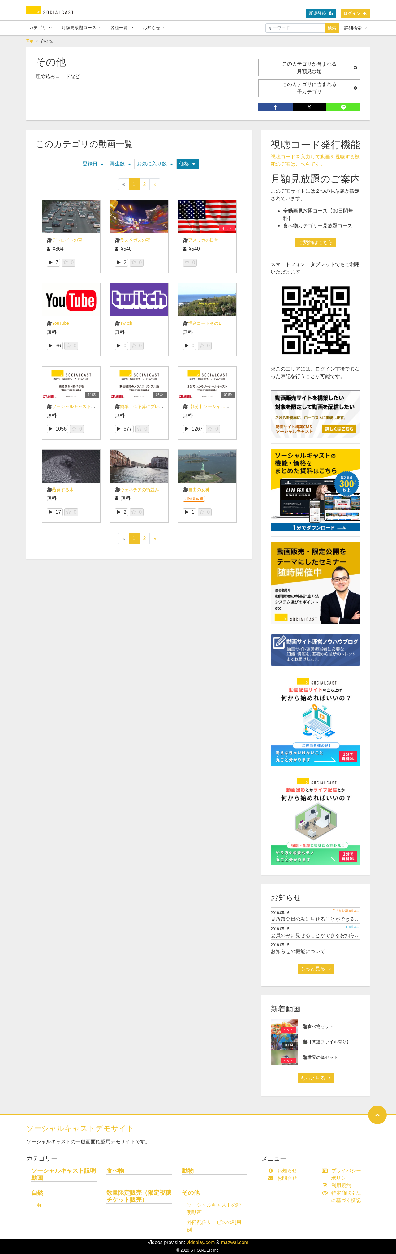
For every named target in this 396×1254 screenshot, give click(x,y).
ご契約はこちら (315, 242)
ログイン (355, 13)
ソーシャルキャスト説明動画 (63, 1174)
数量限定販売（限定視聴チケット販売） (138, 1196)
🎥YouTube (58, 323)
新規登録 (321, 13)
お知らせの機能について (298, 951)
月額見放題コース (81, 27)
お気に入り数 (155, 164)
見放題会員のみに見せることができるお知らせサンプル (332, 919)
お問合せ (284, 1178)
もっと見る (315, 969)
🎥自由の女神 (196, 489)
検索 (332, 27)
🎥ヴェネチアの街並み (137, 489)
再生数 (120, 164)
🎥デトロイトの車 (64, 240)
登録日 (93, 164)
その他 (191, 1193)
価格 (187, 164)
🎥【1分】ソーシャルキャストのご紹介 (221, 406)
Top (29, 41)
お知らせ (153, 27)
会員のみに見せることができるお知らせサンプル (325, 935)
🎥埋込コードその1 (202, 323)
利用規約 (338, 1185)
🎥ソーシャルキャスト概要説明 (77, 406)
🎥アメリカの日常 (200, 240)
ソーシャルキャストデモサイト (80, 1128)
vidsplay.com (201, 1242)
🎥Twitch (123, 323)
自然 (37, 1193)
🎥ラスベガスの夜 (132, 240)
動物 (188, 1171)
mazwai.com (234, 1242)
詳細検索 (355, 27)
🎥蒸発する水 (60, 489)
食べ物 (115, 1171)
